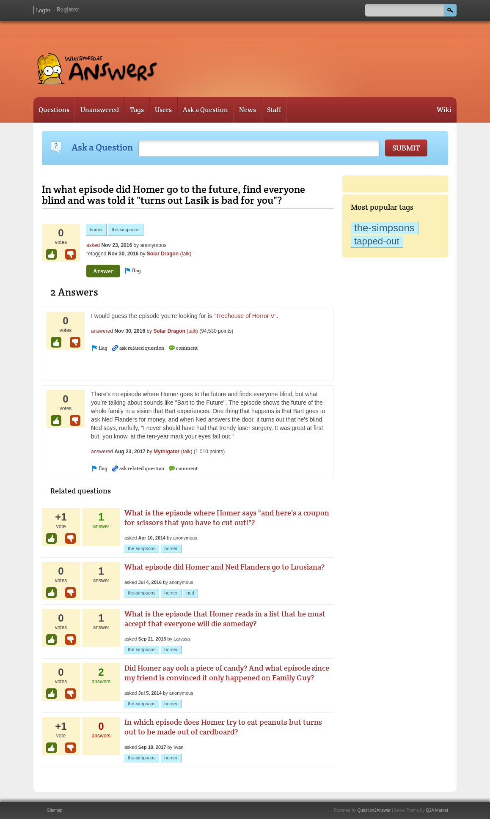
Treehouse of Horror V (245, 315)
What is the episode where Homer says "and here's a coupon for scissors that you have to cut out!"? (226, 517)
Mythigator (166, 452)
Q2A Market (437, 810)
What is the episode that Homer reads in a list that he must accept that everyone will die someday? (224, 618)
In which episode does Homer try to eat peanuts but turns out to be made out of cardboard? (223, 727)
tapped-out (376, 241)
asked (93, 245)
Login (43, 10)
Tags (137, 109)
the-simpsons (384, 227)
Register (68, 9)
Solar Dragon (163, 254)
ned (190, 592)
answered (102, 331)
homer (96, 229)
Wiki (444, 109)
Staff (274, 109)
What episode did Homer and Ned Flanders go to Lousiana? (224, 567)
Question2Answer (374, 810)
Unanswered (99, 109)
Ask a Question (205, 109)
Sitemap (55, 810)
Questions (54, 109)
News (247, 109)
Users (163, 109)
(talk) (186, 254)
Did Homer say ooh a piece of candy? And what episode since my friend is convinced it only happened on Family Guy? (226, 672)
